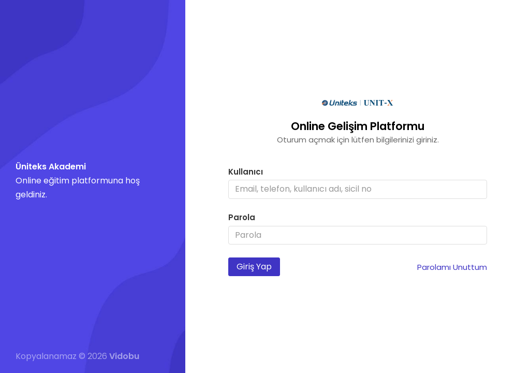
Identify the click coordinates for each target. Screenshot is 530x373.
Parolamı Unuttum (452, 267)
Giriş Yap (254, 266)
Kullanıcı (245, 171)
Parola (241, 217)
